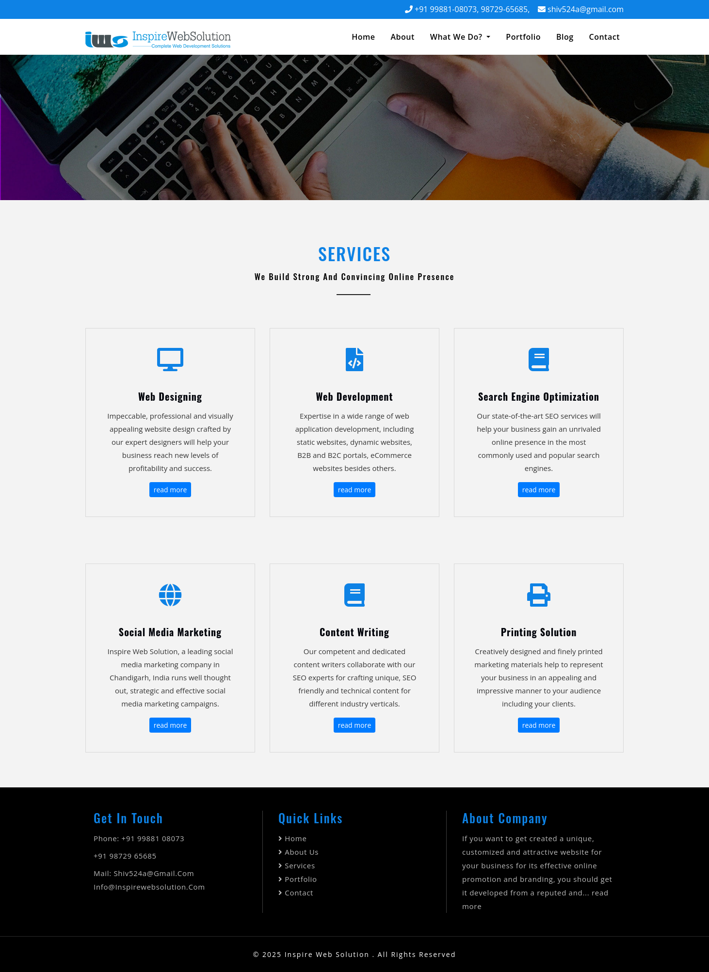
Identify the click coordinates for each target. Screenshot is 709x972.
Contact (299, 892)
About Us (302, 852)
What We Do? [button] (457, 36)
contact (604, 36)
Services (300, 865)
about (402, 36)
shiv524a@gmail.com (586, 9)
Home (365, 36)
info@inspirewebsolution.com (149, 887)
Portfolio (523, 36)
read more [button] (170, 489)
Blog (565, 36)
